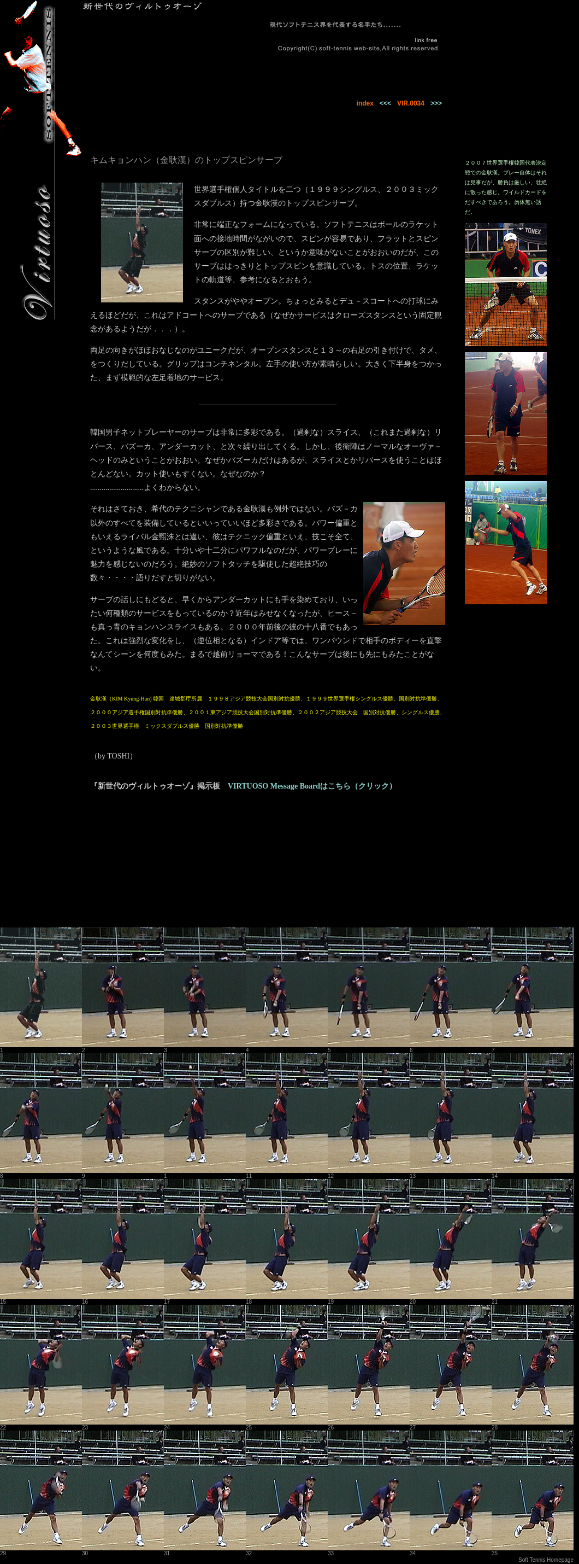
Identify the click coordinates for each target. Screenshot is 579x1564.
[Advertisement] (147, 864)
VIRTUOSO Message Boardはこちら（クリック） (312, 786)
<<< (385, 103)
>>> (436, 103)
